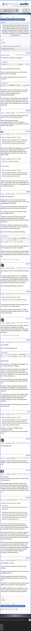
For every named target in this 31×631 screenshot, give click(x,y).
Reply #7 (3, 342)
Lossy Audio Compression (7, 17)
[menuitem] (3, 43)
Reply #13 (3, 560)
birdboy (28, 53)
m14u (28, 412)
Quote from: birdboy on (11, 137)
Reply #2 (3, 134)
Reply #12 (3, 499)
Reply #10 (3, 458)
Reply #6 (3, 323)
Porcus (28, 470)
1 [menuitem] (2, 39)
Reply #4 (3, 268)
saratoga (27, 131)
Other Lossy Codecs (13, 17)
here (19, 35)
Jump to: (2, 609)
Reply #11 (3, 474)
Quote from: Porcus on (11, 503)
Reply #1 (3, 113)
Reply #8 (3, 414)
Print (3, 42)
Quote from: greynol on (11, 297)
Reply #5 (3, 293)
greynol (28, 264)
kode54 (28, 455)
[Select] (5, 62)
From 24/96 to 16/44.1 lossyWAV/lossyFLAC (13, 19)
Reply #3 (3, 194)
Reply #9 (3, 443)
